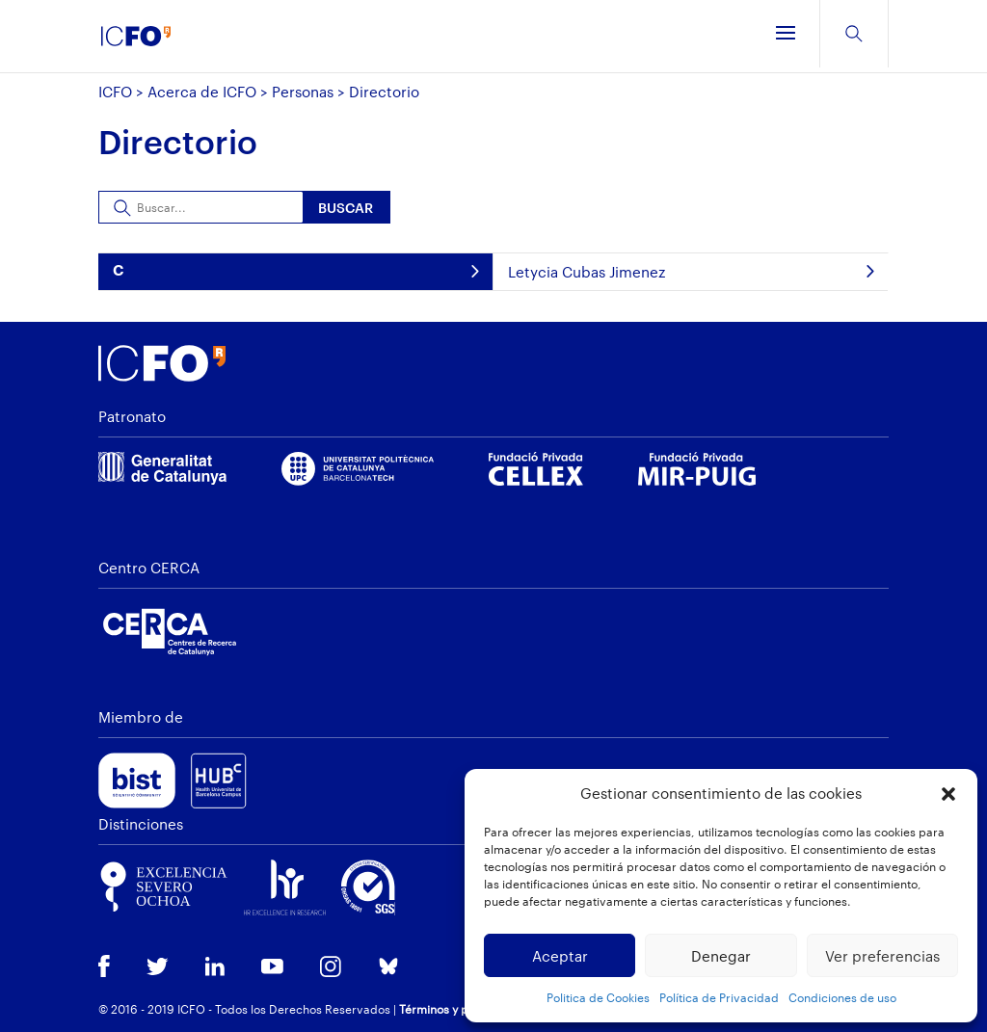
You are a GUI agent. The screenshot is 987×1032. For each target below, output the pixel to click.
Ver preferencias (882, 956)
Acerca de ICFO (201, 91)
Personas (302, 91)
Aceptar (560, 956)
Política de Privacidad (719, 997)
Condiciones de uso (842, 997)
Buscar (345, 207)
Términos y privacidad (460, 1009)
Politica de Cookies (598, 997)
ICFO (115, 91)
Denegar (721, 956)
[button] (948, 794)
